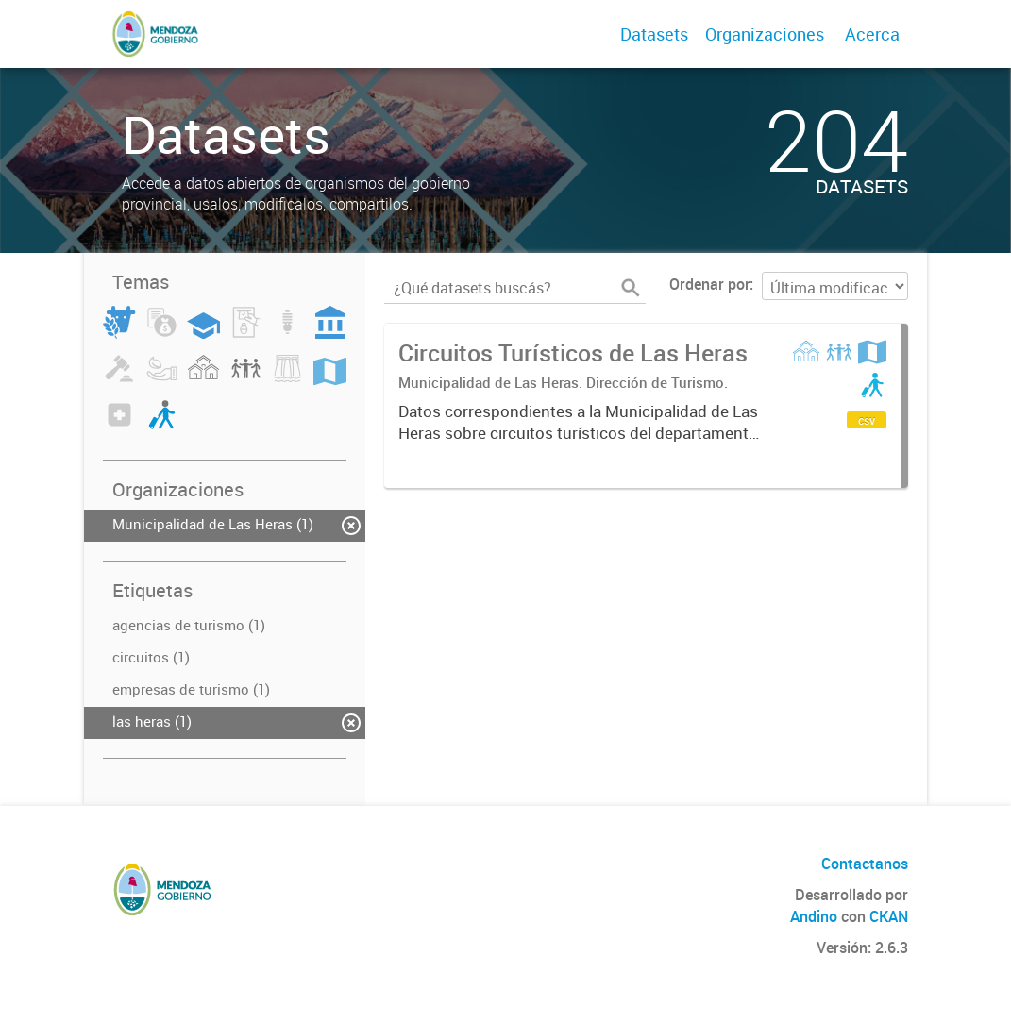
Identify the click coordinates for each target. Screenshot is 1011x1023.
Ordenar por (709, 284)
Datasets (654, 34)
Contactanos (864, 863)
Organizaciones (764, 34)
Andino (813, 916)
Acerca (872, 34)
